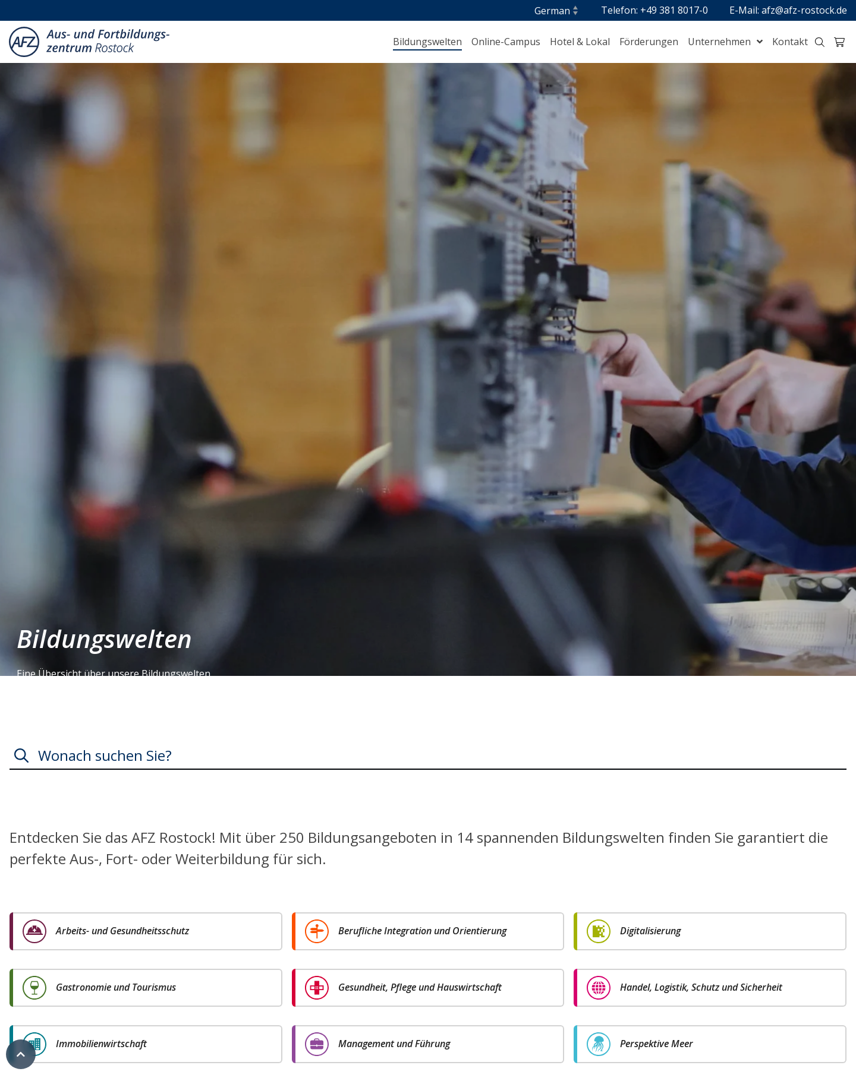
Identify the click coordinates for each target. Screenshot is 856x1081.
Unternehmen (720, 41)
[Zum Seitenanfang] (21, 1054)
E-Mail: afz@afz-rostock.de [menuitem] (788, 10)
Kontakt (790, 41)
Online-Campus (505, 41)
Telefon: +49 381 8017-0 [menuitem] (654, 10)
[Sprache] (557, 11)
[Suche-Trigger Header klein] (820, 42)
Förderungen (648, 41)
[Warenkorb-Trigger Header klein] (839, 42)
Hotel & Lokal (580, 41)
